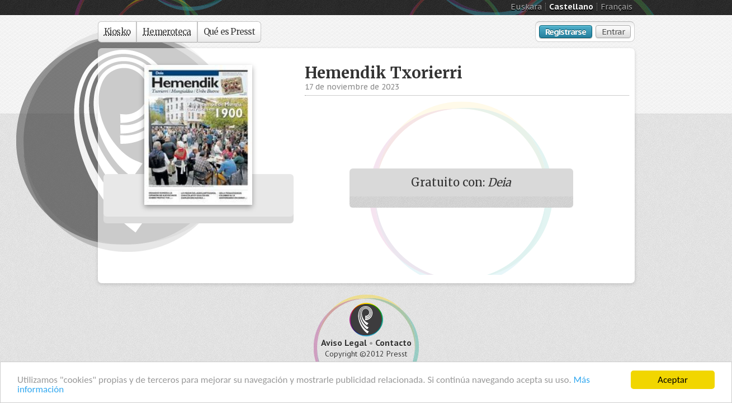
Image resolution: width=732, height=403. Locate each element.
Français (616, 7)
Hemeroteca (167, 31)
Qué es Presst (229, 31)
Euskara (526, 7)
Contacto (393, 342)
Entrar (613, 31)
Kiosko (117, 31)
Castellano (571, 7)
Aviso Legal (344, 342)
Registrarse (565, 31)
